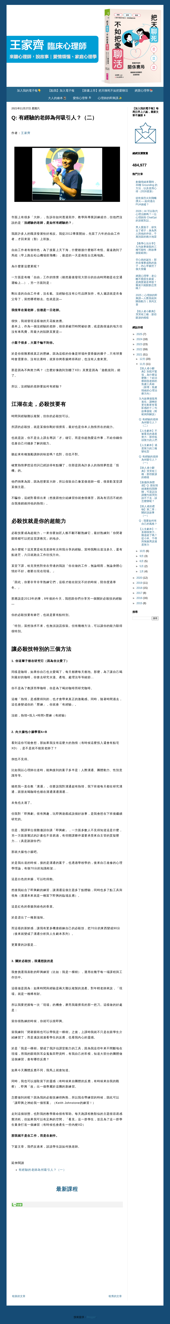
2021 (139, 354)
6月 (142, 561)
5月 (142, 566)
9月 (142, 556)
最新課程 (67, 1189)
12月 (143, 359)
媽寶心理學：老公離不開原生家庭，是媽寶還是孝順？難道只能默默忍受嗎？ (146, 282)
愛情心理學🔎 (82, 98)
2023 (139, 344)
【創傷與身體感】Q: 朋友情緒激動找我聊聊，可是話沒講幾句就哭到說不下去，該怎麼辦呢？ (148, 491)
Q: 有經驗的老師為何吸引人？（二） (148, 422)
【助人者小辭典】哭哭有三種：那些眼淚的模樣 (146, 314)
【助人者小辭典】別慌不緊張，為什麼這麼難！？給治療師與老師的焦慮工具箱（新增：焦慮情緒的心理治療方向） (148, 381)
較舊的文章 (115, 1296)
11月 (143, 364)
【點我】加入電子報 (61, 90)
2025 (139, 334)
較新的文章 (18, 1296)
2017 (139, 593)
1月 (142, 571)
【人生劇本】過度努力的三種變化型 (148, 448)
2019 (139, 582)
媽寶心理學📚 (144, 90)
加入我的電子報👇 (29, 90)
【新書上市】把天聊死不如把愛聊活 (104, 90)
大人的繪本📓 (57, 98)
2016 (139, 598)
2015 (139, 603)
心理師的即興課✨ (110, 98)
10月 (143, 551)
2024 (139, 339)
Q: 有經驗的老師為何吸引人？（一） (148, 459)
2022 (139, 349)
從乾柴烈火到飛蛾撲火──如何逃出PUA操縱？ (146, 201)
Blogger (91, 1317)
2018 (139, 588)
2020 (139, 577)
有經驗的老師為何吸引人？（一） (42, 1169)
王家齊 (25, 133)
